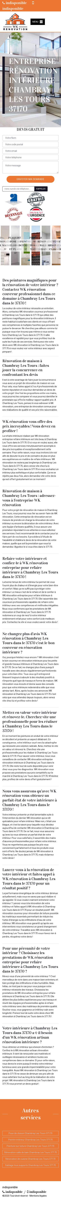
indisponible (14, 2)
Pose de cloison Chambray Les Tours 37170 (30, 1133)
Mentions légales (38, 1195)
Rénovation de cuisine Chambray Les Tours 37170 (30, 1159)
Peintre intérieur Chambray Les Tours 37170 (30, 1139)
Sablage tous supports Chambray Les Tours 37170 (30, 1165)
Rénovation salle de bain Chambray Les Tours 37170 (30, 1152)
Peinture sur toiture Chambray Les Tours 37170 (30, 1146)
